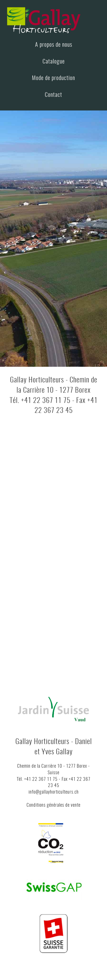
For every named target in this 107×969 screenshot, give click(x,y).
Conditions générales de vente (53, 805)
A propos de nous (53, 45)
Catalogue (54, 62)
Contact (53, 95)
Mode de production (53, 78)
